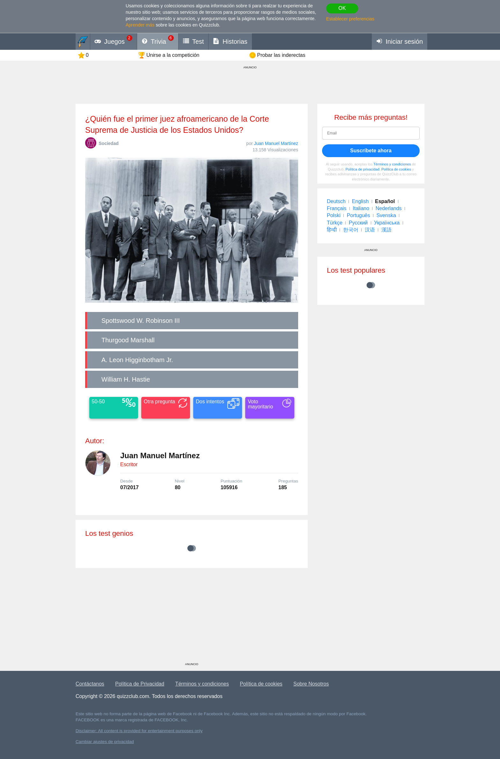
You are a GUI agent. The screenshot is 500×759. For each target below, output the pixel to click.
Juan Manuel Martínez (276, 143)
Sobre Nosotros (311, 684)
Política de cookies (396, 169)
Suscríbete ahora (371, 150)
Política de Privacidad (139, 684)
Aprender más (140, 24)
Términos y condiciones (392, 164)
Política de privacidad (362, 169)
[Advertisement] (192, 617)
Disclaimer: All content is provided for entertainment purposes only (139, 730)
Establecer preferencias (350, 18)
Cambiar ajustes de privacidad (105, 741)
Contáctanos (90, 684)
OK (342, 8)
